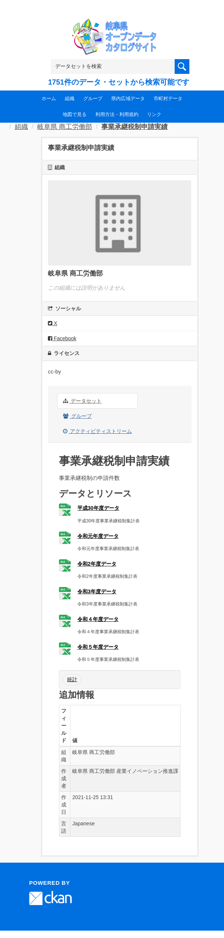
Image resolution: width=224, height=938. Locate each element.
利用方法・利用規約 (117, 114)
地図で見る (75, 114)
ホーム (49, 98)
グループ (92, 98)
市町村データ (168, 98)
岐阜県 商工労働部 (64, 126)
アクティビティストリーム (97, 431)
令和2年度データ (96, 564)
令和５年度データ (98, 647)
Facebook (62, 338)
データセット (82, 401)
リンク (154, 114)
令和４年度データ (98, 619)
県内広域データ (128, 98)
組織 (69, 98)
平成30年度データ (98, 508)
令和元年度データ (98, 536)
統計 (72, 679)
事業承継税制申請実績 (134, 126)
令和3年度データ (96, 591)
